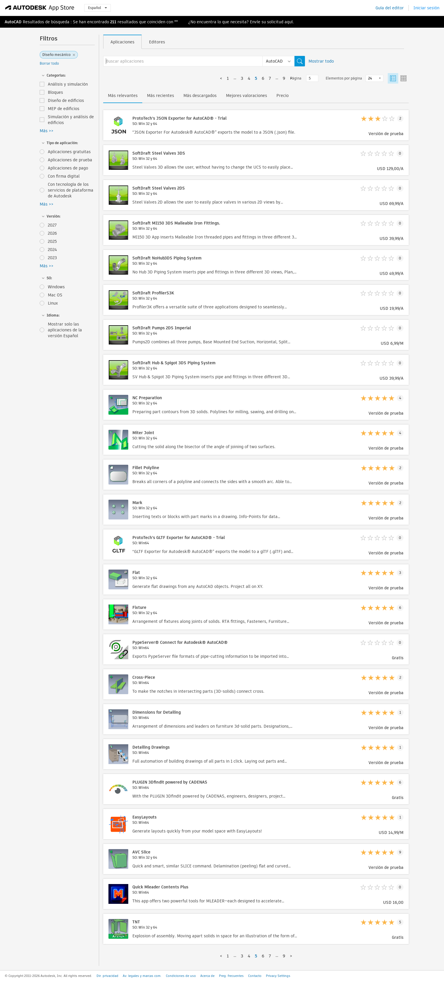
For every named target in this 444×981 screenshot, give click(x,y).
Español (97, 7)
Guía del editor (389, 8)
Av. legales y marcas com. (142, 975)
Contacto (255, 975)
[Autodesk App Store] (40, 7)
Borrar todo (49, 63)
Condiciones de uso (181, 975)
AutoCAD (13, 22)
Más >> (46, 131)
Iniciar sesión (426, 8)
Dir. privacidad (107, 975)
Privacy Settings (278, 975)
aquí (289, 22)
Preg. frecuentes (231, 975)
